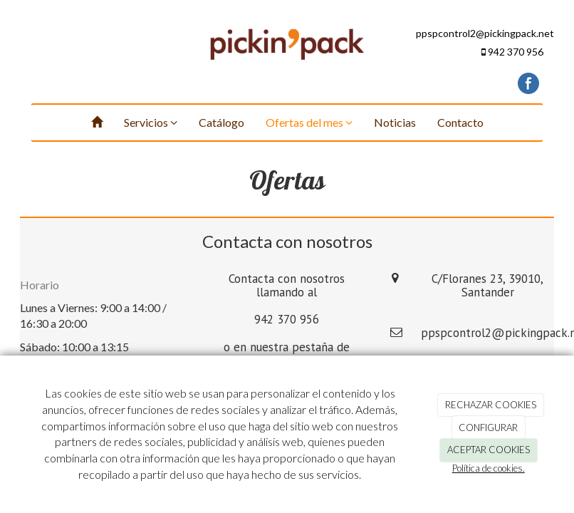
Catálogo (221, 122)
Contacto (460, 122)
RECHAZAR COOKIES (490, 404)
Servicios (150, 122)
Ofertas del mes (309, 122)
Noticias (395, 122)
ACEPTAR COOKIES (488, 449)
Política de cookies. (488, 468)
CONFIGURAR (488, 427)
